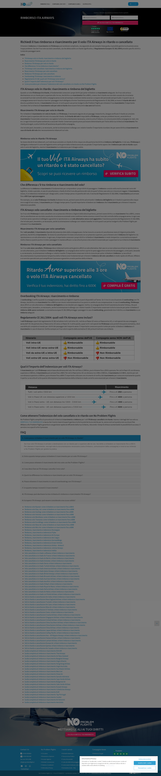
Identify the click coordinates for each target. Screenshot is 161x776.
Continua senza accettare (145, 759)
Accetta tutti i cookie (144, 763)
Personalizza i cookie (144, 768)
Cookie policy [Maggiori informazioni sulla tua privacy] (110, 765)
